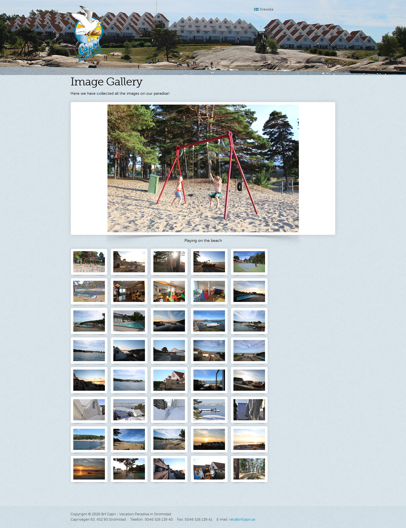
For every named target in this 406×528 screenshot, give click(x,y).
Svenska (266, 9)
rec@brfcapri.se (242, 520)
